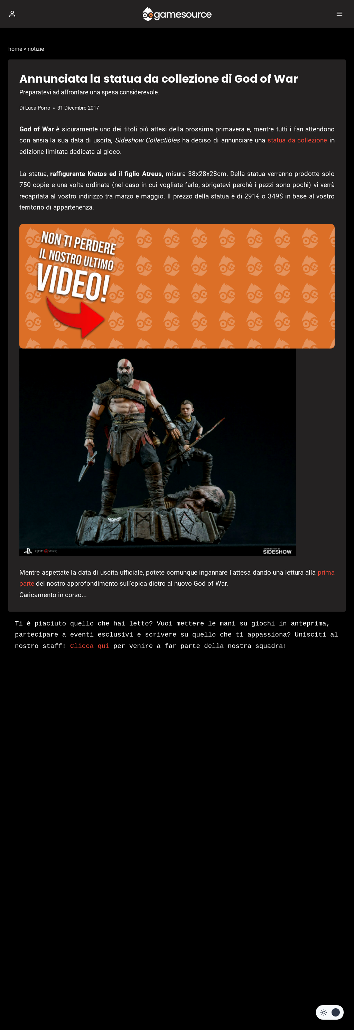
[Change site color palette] (330, 1012)
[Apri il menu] (339, 13)
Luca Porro (37, 108)
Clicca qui (90, 646)
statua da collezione (297, 140)
